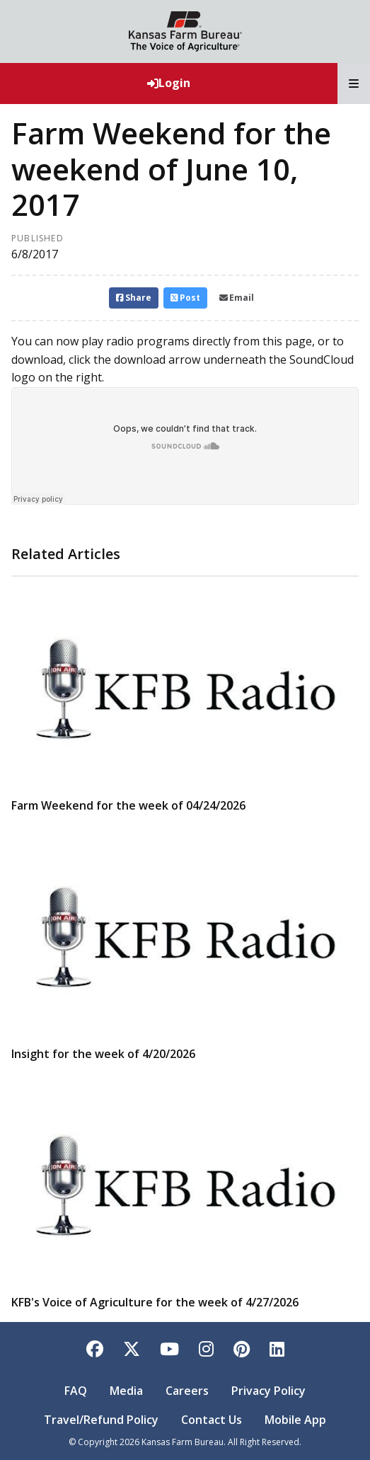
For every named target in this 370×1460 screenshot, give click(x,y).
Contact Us (211, 1419)
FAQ (75, 1390)
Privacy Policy (268, 1390)
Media (126, 1390)
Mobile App (295, 1419)
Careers (187, 1390)
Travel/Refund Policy (101, 1419)
